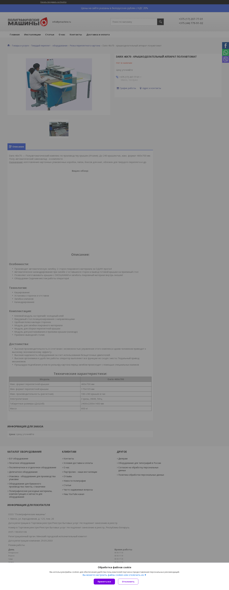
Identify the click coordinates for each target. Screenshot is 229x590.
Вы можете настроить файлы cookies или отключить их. (113, 574)
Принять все (104, 581)
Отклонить (128, 581)
